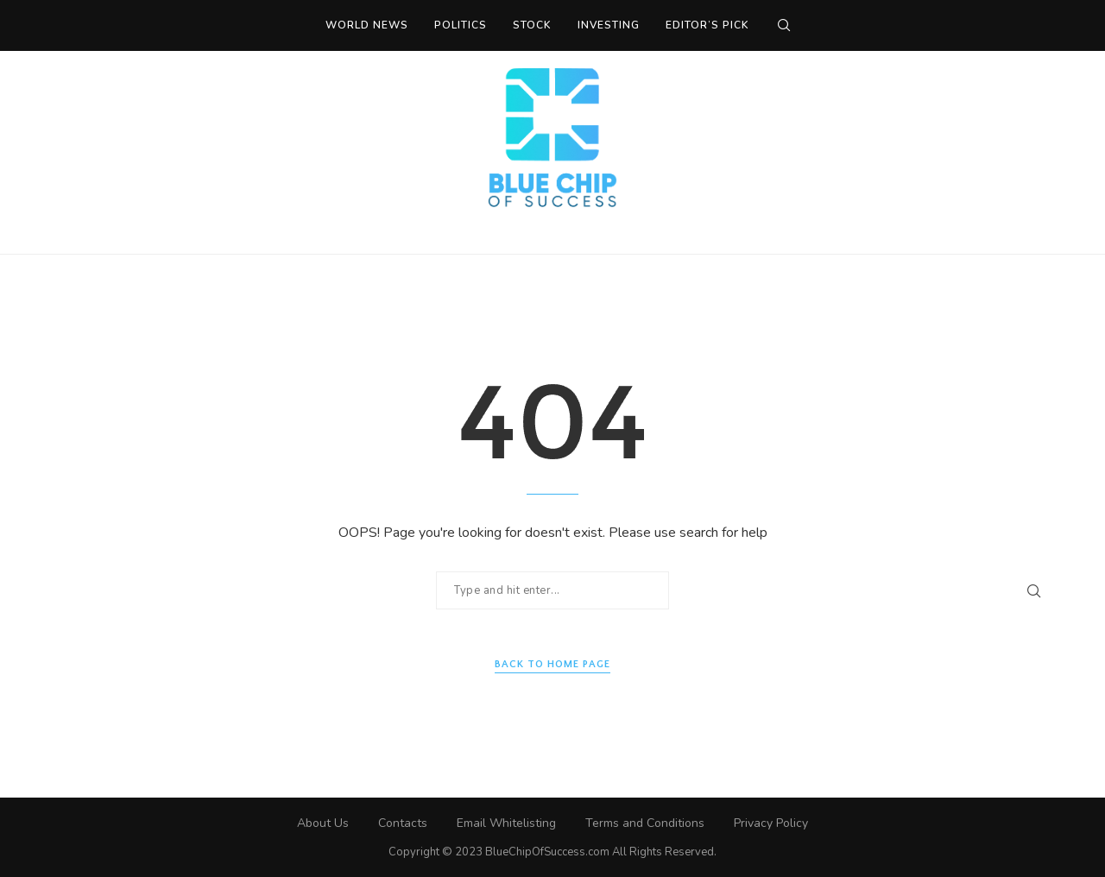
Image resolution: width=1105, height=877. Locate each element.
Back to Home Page (552, 664)
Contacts (402, 823)
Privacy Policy (771, 823)
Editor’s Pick (707, 25)
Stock (532, 25)
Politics (460, 25)
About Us (323, 823)
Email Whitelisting (506, 823)
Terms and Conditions (644, 823)
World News (366, 25)
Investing (609, 25)
